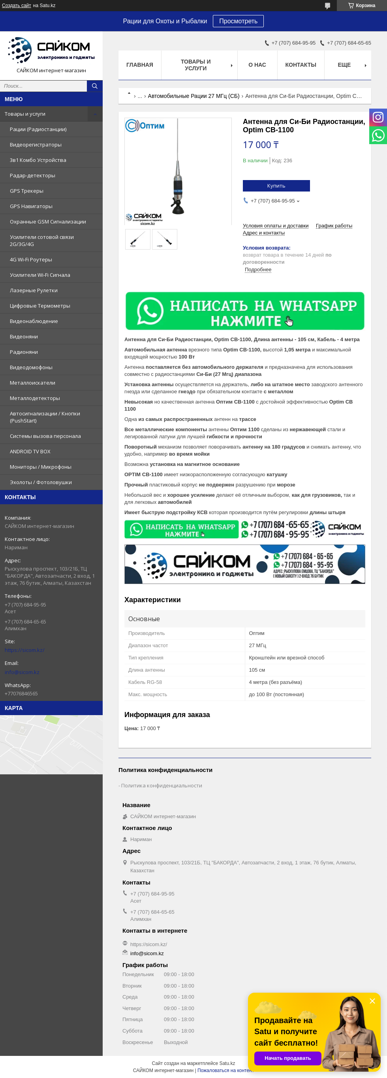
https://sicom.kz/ (25, 650)
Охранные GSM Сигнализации (48, 221)
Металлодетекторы (35, 398)
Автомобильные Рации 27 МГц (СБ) (194, 96)
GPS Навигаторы (31, 206)
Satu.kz (227, 1063)
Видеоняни (24, 336)
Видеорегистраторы (36, 144)
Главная (139, 65)
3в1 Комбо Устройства (38, 159)
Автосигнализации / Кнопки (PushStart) (45, 417)
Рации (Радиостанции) (38, 129)
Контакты (301, 65)
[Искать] (95, 86)
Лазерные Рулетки (34, 290)
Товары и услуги (25, 113)
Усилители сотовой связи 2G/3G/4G (42, 240)
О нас (257, 65)
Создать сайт (16, 5)
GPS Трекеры (26, 190)
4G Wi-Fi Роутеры (31, 259)
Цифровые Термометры (40, 305)
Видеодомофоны (31, 367)
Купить (276, 185)
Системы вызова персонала (45, 435)
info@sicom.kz (22, 672)
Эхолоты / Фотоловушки (41, 482)
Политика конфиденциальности (161, 785)
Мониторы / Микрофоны (40, 466)
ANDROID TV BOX (30, 451)
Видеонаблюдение (34, 321)
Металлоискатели (32, 382)
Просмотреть (238, 21)
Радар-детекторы (32, 175)
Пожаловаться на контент (225, 1070)
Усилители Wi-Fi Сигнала (40, 274)
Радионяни (24, 351)
